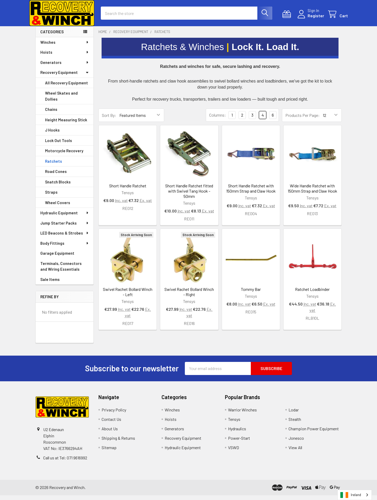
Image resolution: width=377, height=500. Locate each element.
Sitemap (109, 452)
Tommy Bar (251, 293)
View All (295, 452)
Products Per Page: (302, 119)
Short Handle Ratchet (127, 190)
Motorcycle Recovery (64, 155)
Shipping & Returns (118, 442)
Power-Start (239, 442)
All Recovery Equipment (66, 87)
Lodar (294, 414)
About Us (110, 433)
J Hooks (52, 134)
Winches (64, 47)
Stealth (295, 423)
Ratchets (53, 166)
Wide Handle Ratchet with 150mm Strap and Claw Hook (312, 193)
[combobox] (354, 495)
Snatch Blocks (58, 186)
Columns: (217, 119)
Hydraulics (237, 433)
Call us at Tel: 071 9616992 (65, 462)
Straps (51, 196)
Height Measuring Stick (66, 124)
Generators (64, 67)
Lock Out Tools (58, 145)
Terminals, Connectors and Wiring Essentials (61, 271)
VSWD (233, 452)
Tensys (234, 423)
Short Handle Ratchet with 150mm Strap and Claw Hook (251, 193)
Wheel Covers (57, 207)
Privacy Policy (114, 414)
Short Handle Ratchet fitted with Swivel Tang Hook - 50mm (189, 195)
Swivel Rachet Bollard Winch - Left (127, 296)
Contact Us (111, 423)
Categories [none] (52, 36)
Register (309, 18)
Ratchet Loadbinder (312, 293)
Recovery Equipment (64, 77)
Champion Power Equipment (314, 433)
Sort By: (109, 119)
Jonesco (296, 442)
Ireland (350, 495)
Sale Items (50, 284)
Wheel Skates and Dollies (61, 100)
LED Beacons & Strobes (64, 237)
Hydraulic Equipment (64, 217)
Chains (51, 114)
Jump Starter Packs (64, 227)
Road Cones (56, 176)
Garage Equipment (57, 258)
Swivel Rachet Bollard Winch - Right (189, 296)
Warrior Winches (242, 414)
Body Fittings (64, 248)
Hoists (64, 57)
